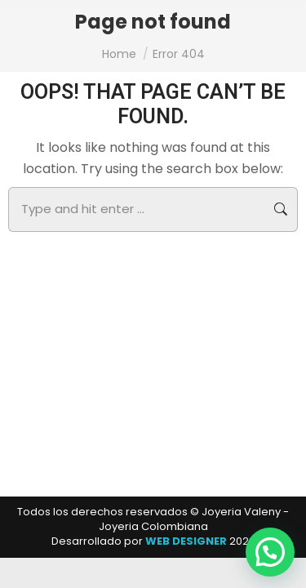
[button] (270, 552)
